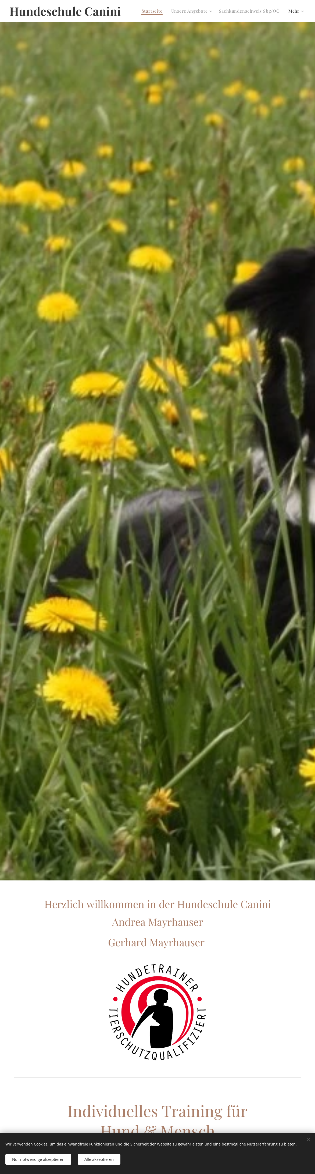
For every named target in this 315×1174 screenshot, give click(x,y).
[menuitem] (153, 11)
